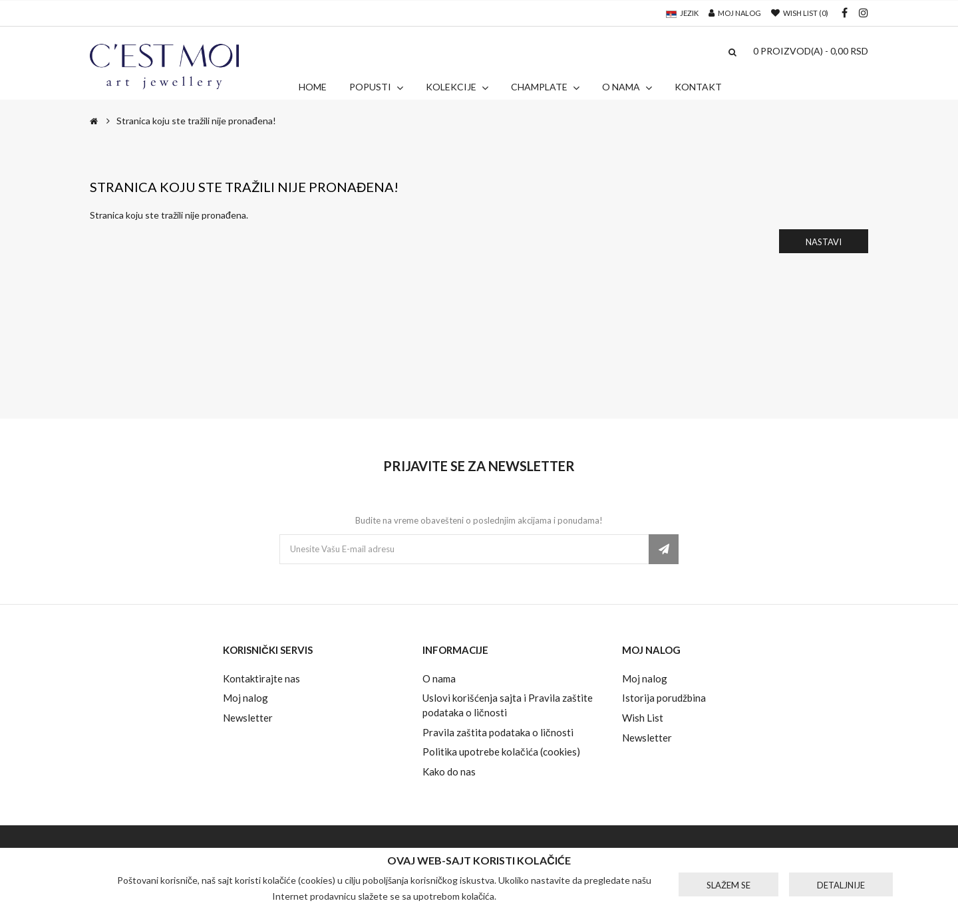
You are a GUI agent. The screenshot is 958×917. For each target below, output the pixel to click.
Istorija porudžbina (664, 698)
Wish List (642, 718)
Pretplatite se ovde (664, 549)
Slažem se (728, 885)
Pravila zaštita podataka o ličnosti (497, 732)
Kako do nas (449, 771)
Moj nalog (245, 698)
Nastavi (824, 242)
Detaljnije (841, 885)
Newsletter (248, 718)
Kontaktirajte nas (261, 678)
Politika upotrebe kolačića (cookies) (501, 752)
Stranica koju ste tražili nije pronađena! (196, 120)
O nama (439, 678)
